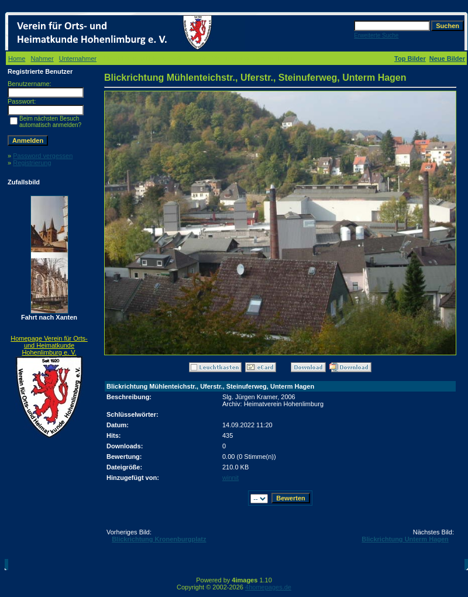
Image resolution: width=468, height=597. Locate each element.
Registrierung (32, 162)
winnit (230, 477)
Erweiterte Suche (376, 35)
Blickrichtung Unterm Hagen (405, 539)
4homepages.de (268, 587)
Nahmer (42, 58)
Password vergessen (43, 155)
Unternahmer (78, 58)
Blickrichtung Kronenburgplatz (159, 539)
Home (16, 58)
